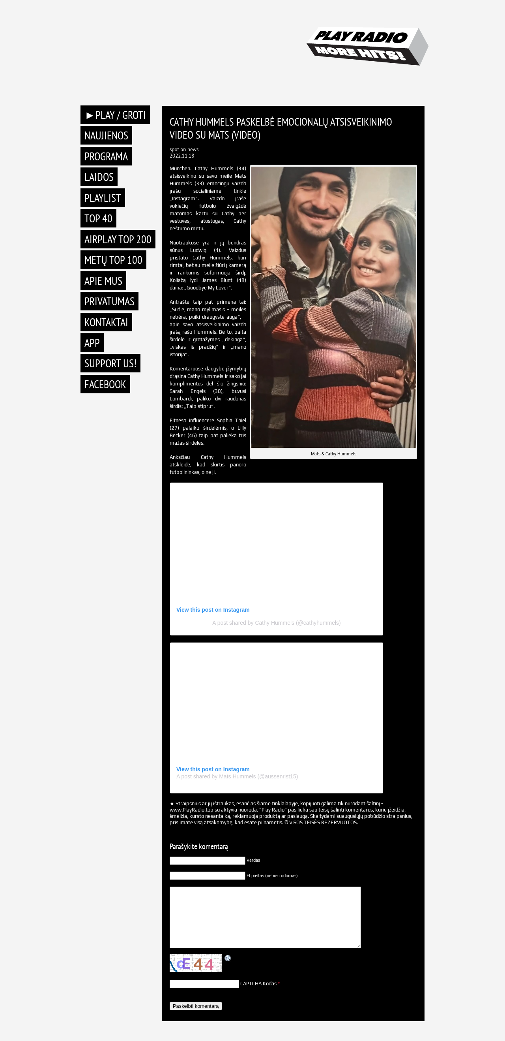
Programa (106, 156)
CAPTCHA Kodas (258, 984)
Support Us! (110, 363)
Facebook (105, 384)
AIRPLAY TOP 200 (118, 239)
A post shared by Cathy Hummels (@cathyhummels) (276, 623)
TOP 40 (98, 218)
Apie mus (103, 280)
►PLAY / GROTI (115, 114)
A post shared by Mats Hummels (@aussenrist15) (237, 776)
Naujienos (106, 135)
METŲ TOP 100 (113, 259)
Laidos (99, 176)
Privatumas (109, 301)
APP (92, 342)
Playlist (102, 197)
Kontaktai (106, 322)
